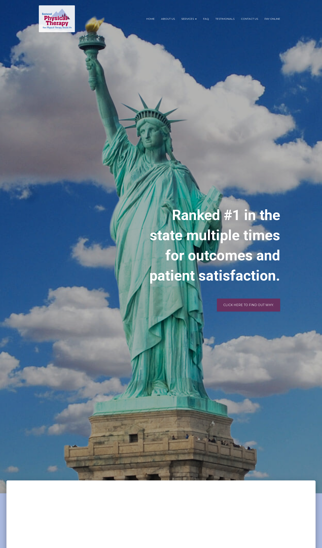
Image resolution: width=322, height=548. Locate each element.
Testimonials (224, 18)
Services (189, 18)
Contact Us (249, 18)
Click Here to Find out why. (248, 305)
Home (150, 18)
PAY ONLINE (272, 18)
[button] (196, 18)
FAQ (206, 18)
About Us (168, 18)
